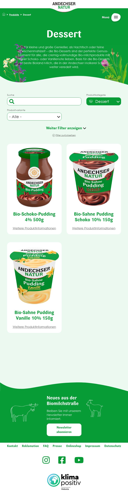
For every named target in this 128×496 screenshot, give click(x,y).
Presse (57, 446)
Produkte (14, 14)
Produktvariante (16, 110)
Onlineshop (73, 446)
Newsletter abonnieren (64, 430)
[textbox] (99, 101)
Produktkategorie (96, 94)
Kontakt (12, 446)
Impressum (92, 446)
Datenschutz (112, 446)
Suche (10, 94)
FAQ (46, 446)
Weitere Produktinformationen (34, 228)
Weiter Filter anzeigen (64, 128)
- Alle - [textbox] (15, 116)
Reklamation (30, 446)
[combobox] (103, 101)
